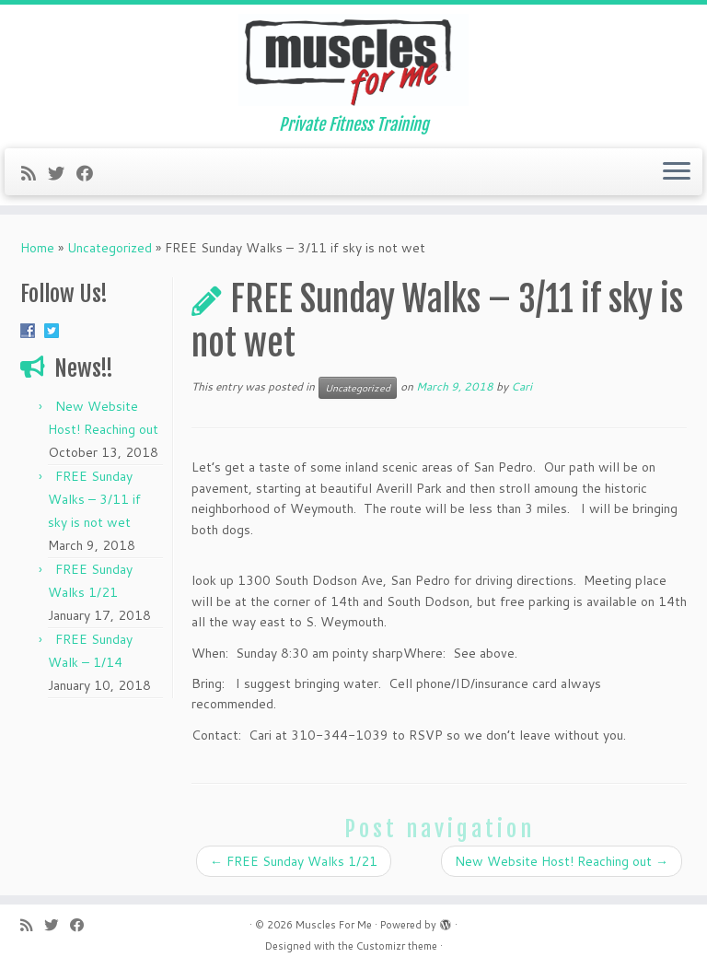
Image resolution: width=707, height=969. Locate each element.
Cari (521, 386)
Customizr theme (396, 946)
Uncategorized (109, 248)
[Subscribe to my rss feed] (34, 173)
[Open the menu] (676, 172)
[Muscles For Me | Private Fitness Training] (353, 60)
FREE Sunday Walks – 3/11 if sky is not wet (94, 499)
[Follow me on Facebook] (90, 173)
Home (37, 248)
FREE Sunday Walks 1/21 (293, 861)
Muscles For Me (334, 924)
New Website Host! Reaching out (561, 861)
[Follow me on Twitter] (62, 173)
